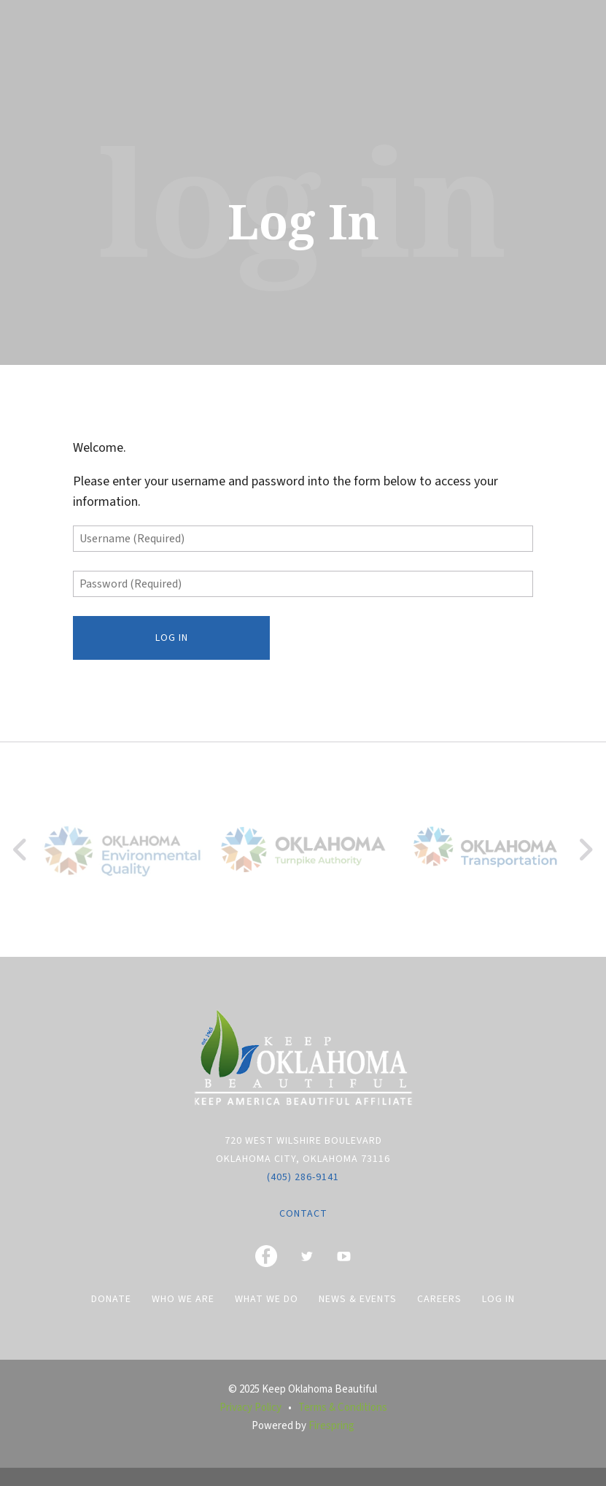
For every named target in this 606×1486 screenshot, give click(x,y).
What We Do (266, 1299)
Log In (498, 1299)
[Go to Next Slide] (585, 849)
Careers (439, 1299)
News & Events (358, 1299)
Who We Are (183, 1299)
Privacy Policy (250, 1407)
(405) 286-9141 (303, 1177)
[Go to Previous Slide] (21, 849)
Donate (111, 1299)
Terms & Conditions (342, 1407)
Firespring (331, 1425)
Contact (303, 1213)
